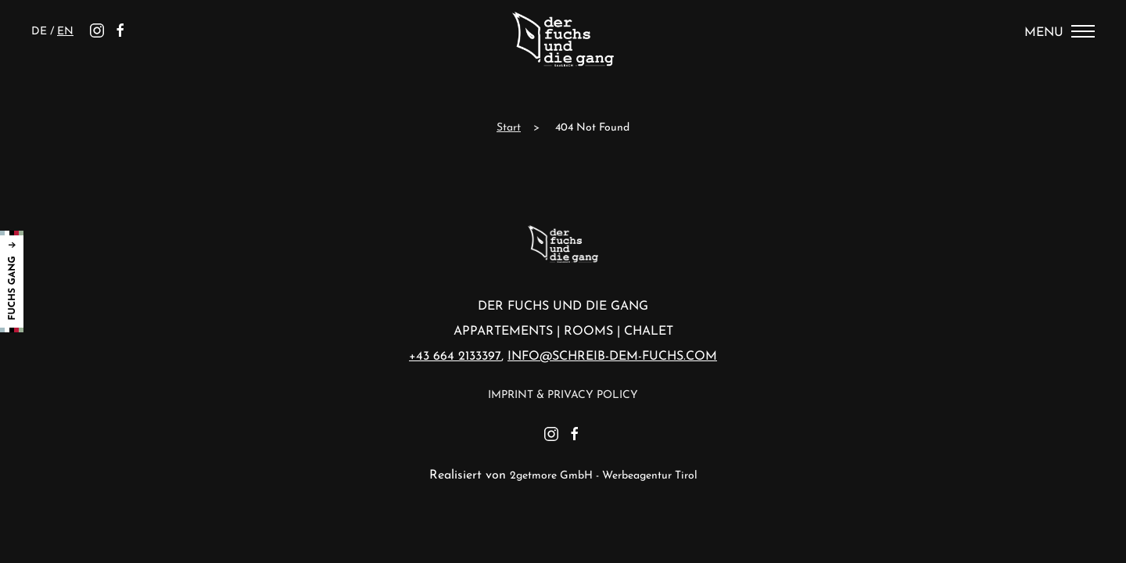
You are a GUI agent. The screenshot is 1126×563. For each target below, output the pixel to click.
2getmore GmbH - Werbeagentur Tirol (603, 476)
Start (509, 128)
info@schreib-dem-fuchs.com (612, 356)
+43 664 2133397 (455, 356)
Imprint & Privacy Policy (563, 395)
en (65, 32)
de (40, 32)
